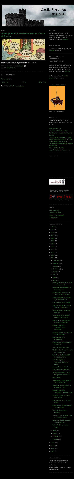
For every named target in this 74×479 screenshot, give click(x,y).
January (55, 439)
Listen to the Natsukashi (56, 215)
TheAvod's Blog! (54, 210)
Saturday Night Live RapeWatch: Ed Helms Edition (60, 362)
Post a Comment (6, 79)
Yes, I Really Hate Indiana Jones (59, 150)
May (54, 280)
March (55, 433)
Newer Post (4, 82)
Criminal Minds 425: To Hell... (61, 302)
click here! (65, 39)
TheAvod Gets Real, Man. (60, 347)
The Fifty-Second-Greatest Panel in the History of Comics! (23, 34)
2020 (53, 232)
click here (52, 50)
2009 (53, 445)
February (56, 436)
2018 (53, 238)
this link (67, 71)
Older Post (42, 82)
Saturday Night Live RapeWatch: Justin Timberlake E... (59, 327)
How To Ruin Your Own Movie (58, 131)
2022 (53, 229)
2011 (53, 258)
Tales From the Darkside (56, 148)
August (55, 272)
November (56, 263)
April (54, 430)
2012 (53, 255)
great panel (11, 68)
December (56, 260)
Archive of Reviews (55, 129)
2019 (53, 235)
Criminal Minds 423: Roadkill (61, 370)
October (55, 266)
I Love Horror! (53, 217)
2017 (53, 241)
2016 (53, 244)
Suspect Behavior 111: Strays (61, 367)
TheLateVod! (56, 377)
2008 (53, 448)
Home (24, 82)
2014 (53, 249)
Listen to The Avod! (55, 212)
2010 (53, 443)
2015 (53, 246)
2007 (53, 451)
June (54, 277)
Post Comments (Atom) (17, 86)
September (56, 269)
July (54, 274)
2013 (53, 252)
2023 (53, 227)
